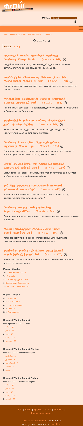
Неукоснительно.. (16, 305)
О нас (48, 409)
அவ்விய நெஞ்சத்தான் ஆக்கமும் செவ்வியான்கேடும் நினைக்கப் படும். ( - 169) (32, 231)
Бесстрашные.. (14, 302)
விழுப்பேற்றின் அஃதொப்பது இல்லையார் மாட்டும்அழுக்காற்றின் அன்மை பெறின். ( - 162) (36, 79)
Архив (28, 409)
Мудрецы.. (12, 298)
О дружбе (11, 276)
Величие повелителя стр (18, 286)
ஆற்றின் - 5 (10, 356)
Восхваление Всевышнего (17, 283)
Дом (20, 409)
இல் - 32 (9, 334)
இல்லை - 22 (10, 341)
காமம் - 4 (9, 366)
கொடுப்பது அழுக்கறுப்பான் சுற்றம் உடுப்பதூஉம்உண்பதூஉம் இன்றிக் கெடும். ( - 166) (34, 166)
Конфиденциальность (42, 413)
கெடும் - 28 (10, 337)
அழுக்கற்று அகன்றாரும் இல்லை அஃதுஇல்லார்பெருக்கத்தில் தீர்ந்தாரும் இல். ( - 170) (33, 253)
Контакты (58, 409)
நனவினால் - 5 (11, 363)
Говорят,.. (12, 308)
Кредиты (38, 409)
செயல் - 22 (10, 399)
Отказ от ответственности (34, 420)
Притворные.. (14, 312)
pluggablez (55, 424)
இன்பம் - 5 (10, 360)
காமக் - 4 (9, 370)
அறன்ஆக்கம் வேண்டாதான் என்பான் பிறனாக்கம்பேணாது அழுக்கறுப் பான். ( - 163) (35, 101)
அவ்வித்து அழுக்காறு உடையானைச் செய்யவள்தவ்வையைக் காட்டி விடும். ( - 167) (33, 188)
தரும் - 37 (9, 331)
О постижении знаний (16, 273)
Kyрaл (7, 46)
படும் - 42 (9, 327)
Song (17, 46)
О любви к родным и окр (16, 279)
